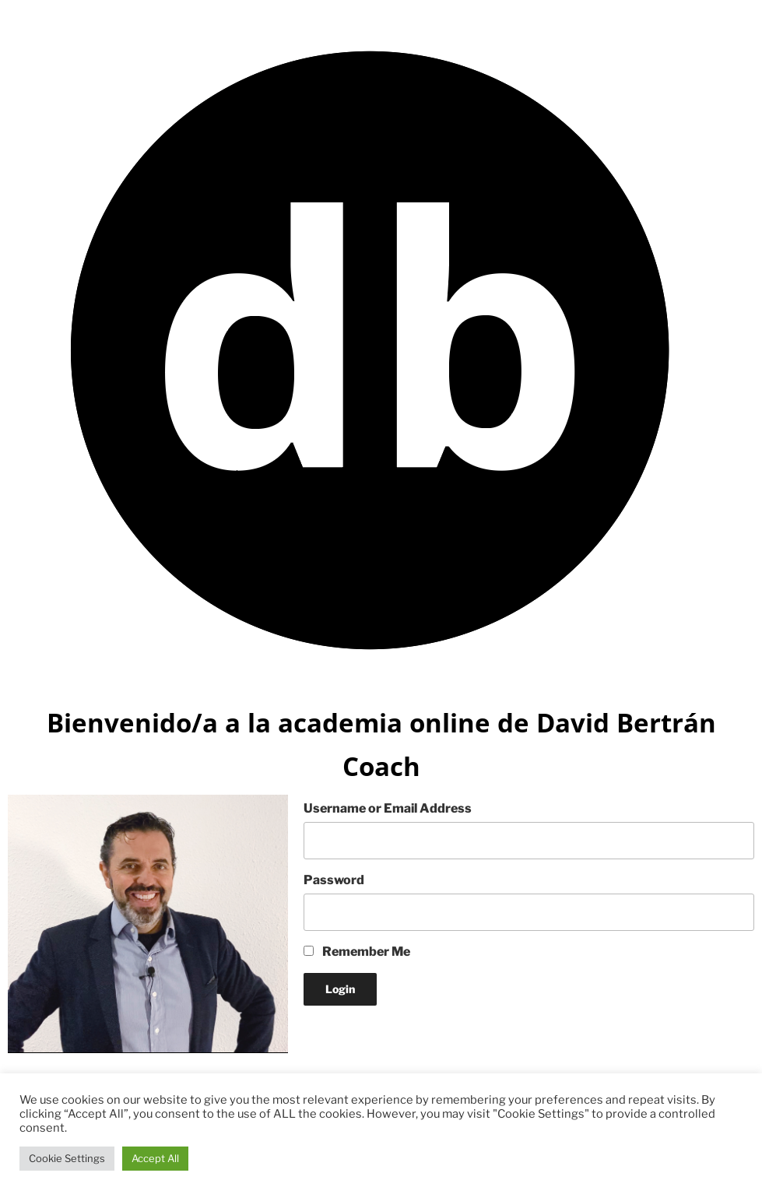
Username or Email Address (388, 808)
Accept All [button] (155, 1158)
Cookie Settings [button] (67, 1158)
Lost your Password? (364, 1033)
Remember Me (357, 951)
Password (334, 880)
